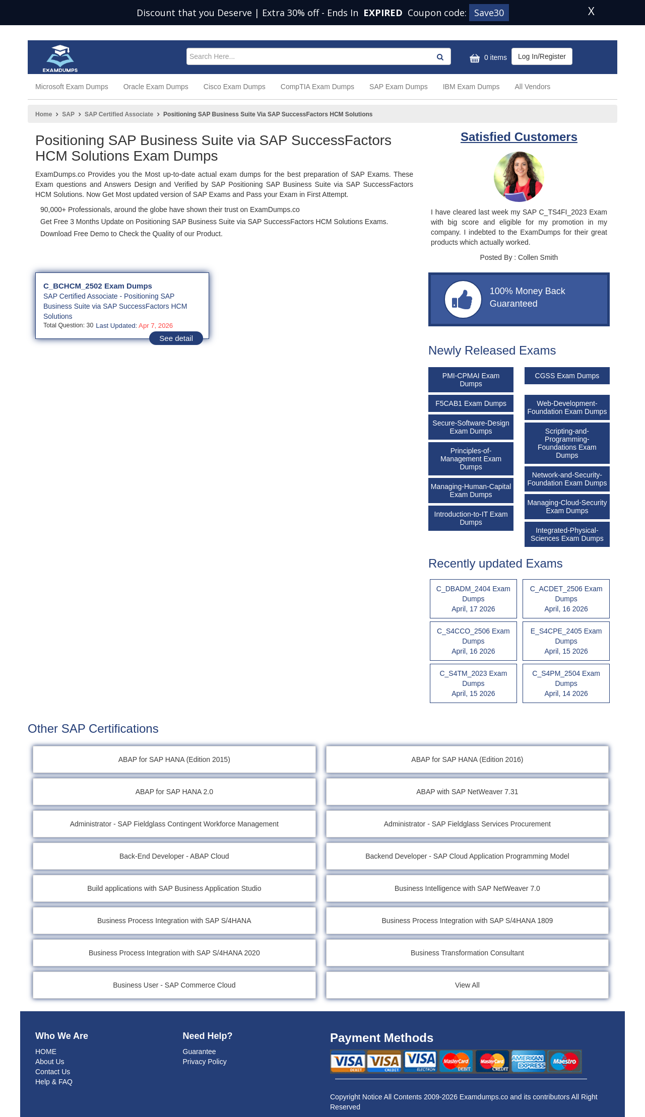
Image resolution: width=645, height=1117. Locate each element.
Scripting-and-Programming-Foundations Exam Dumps (567, 443)
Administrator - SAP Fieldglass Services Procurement (467, 824)
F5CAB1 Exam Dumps (470, 403)
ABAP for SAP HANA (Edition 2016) (467, 759)
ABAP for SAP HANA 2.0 (174, 792)
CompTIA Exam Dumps (317, 87)
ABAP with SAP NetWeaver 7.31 (467, 792)
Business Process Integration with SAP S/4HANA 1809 (467, 921)
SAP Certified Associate (119, 114)
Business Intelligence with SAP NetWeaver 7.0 (467, 888)
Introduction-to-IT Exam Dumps (471, 518)
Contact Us (52, 1072)
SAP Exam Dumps (398, 87)
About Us (49, 1062)
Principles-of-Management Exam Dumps (470, 459)
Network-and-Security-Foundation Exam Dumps (567, 479)
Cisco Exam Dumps (235, 87)
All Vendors (533, 87)
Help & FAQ (54, 1082)
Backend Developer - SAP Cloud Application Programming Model (467, 856)
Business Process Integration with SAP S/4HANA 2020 (174, 953)
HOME (45, 1052)
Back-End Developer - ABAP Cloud (174, 856)
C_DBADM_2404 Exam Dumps (473, 599)
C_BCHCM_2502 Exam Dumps (97, 286)
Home (43, 114)
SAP (68, 114)
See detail (176, 338)
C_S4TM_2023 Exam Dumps (473, 684)
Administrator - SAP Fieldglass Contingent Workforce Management (174, 824)
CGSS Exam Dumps (567, 376)
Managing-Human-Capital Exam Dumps (471, 490)
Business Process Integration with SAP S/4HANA (174, 921)
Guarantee (199, 1052)
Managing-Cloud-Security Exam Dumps (567, 507)
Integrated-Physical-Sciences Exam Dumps (567, 534)
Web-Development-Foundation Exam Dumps (567, 407)
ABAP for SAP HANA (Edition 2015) (174, 759)
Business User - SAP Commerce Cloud (174, 985)
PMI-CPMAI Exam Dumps (471, 380)
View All (467, 985)
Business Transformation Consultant (467, 953)
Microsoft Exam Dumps (71, 87)
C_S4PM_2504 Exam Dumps (566, 684)
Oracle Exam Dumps (155, 87)
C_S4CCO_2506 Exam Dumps (473, 641)
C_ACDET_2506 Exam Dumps (566, 599)
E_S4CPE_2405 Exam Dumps (566, 641)
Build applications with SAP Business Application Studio (174, 888)
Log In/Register (542, 56)
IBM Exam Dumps (471, 87)
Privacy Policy (205, 1062)
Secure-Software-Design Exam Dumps (470, 427)
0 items (487, 58)
